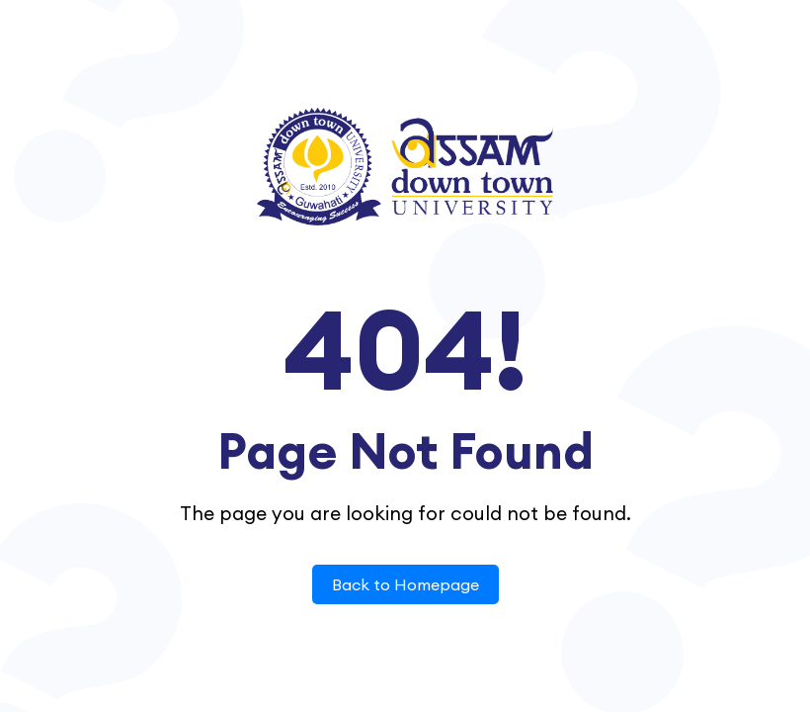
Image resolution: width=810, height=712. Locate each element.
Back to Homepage (405, 584)
